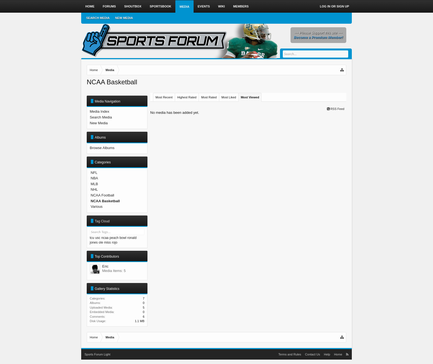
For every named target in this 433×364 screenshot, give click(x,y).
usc (98, 238)
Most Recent (164, 97)
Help (327, 354)
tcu (92, 238)
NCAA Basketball (105, 201)
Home (89, 6)
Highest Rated (187, 97)
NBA (94, 178)
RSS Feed (335, 108)
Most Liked (228, 97)
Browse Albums (102, 148)
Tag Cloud (102, 221)
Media (184, 6)
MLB (94, 184)
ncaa (105, 238)
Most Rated (208, 97)
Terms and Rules (289, 354)
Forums (109, 6)
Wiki (221, 6)
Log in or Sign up (334, 6)
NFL (94, 173)
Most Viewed (250, 97)
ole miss (105, 242)
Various (96, 206)
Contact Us (312, 354)
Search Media (101, 117)
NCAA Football (102, 195)
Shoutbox (132, 6)
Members (241, 6)
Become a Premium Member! (318, 37)
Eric (105, 266)
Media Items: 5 (114, 271)
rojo (114, 242)
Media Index (99, 111)
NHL (94, 189)
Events (204, 6)
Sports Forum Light (97, 354)
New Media (99, 123)
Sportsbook (160, 6)
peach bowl (118, 238)
